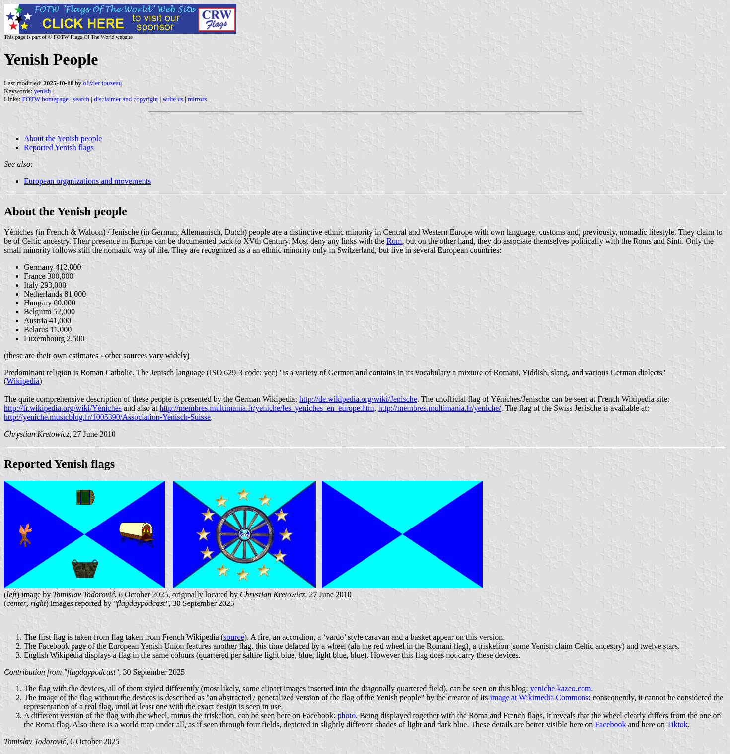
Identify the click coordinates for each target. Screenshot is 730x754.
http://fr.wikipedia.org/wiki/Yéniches (63, 408)
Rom (394, 241)
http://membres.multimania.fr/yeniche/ (439, 408)
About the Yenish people (63, 138)
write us (173, 99)
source (233, 637)
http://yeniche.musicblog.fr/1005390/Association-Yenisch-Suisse (107, 417)
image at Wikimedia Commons (539, 697)
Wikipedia (22, 381)
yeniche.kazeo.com (560, 688)
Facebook (610, 724)
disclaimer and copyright (126, 99)
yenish (42, 91)
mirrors (197, 99)
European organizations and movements (87, 181)
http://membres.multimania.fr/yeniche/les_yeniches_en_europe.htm (266, 408)
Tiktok (677, 724)
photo (347, 715)
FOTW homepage (45, 99)
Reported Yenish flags (59, 147)
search (81, 99)
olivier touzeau (102, 83)
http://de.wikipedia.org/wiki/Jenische (358, 399)
